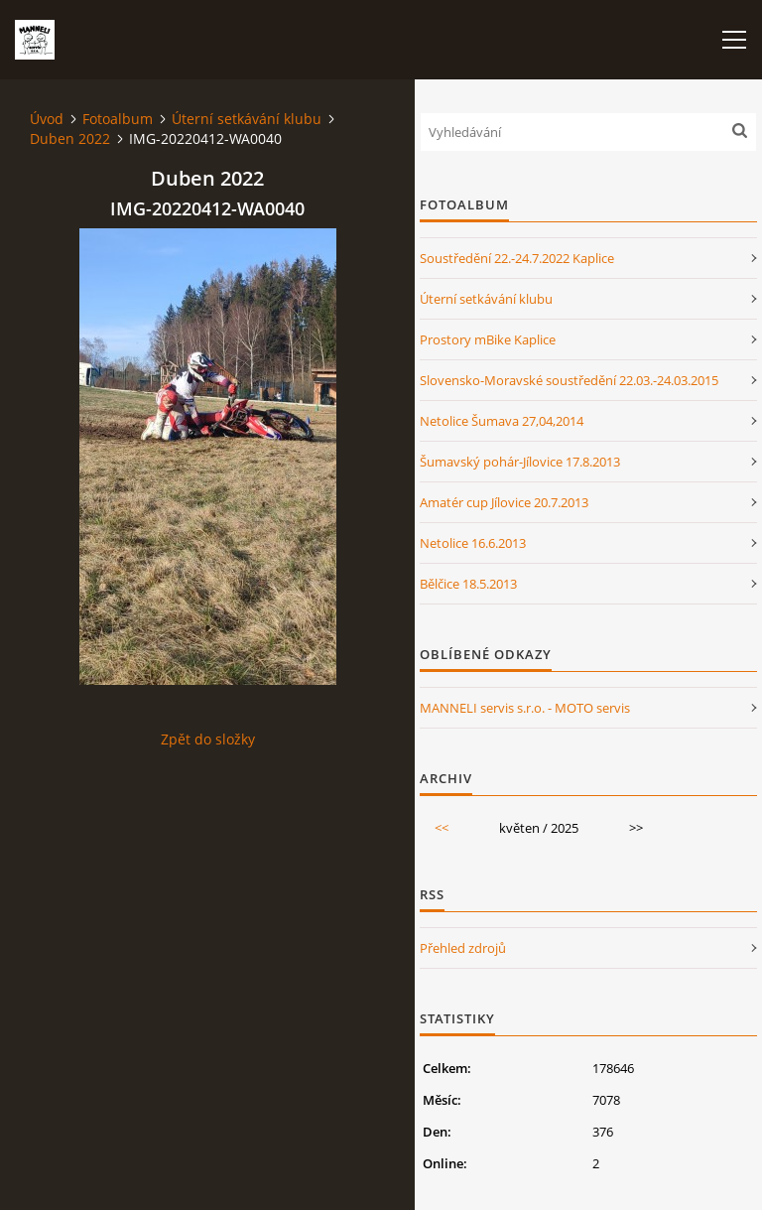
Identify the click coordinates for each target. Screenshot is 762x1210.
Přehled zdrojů (463, 948)
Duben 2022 (70, 138)
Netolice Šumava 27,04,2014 (501, 421)
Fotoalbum (117, 118)
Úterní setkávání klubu (246, 118)
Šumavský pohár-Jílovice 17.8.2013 (520, 462)
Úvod (47, 118)
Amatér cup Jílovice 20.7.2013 (504, 502)
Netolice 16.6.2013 (473, 543)
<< (441, 828)
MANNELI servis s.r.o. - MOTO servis (525, 708)
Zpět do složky (208, 739)
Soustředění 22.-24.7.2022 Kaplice (517, 258)
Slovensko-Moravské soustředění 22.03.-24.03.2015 (569, 380)
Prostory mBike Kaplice (488, 339)
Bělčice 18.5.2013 (468, 584)
